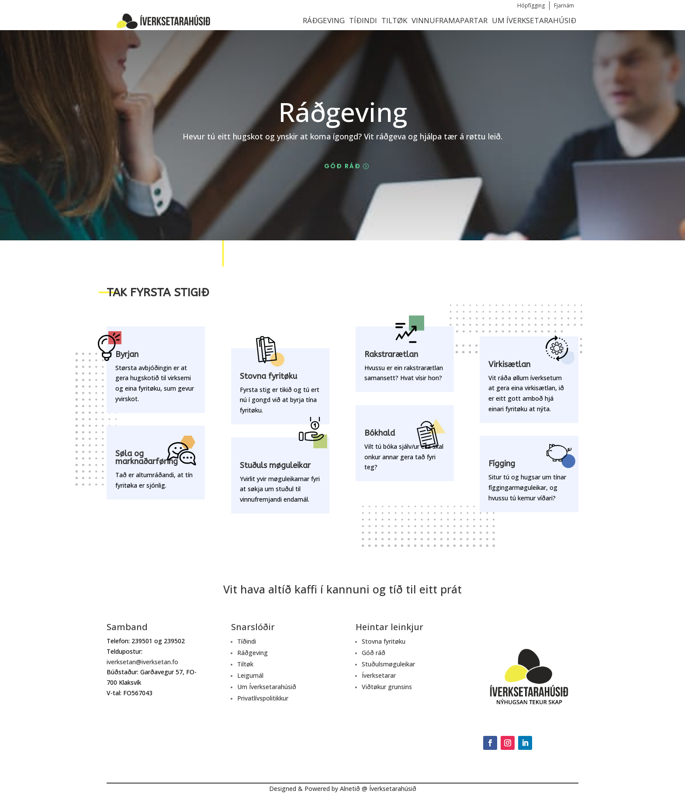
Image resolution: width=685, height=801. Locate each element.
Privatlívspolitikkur (262, 698)
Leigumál (250, 675)
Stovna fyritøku (383, 641)
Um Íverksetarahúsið (534, 20)
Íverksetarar (379, 675)
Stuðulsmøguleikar (388, 664)
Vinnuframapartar (450, 20)
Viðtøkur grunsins (387, 687)
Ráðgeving (324, 20)
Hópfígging (531, 5)
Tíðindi (363, 20)
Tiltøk (394, 20)
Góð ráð (342, 166)
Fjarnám (564, 5)
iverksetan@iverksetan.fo (142, 662)
